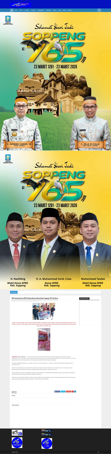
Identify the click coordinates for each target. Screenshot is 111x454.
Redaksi (69, 10)
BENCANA (37, 301)
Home (16, 10)
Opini (59, 10)
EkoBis (54, 10)
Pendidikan (48, 10)
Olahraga (27, 10)
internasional (41, 10)
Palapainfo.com (16, 356)
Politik (21, 10)
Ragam (64, 10)
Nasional (33, 10)
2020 (17, 452)
